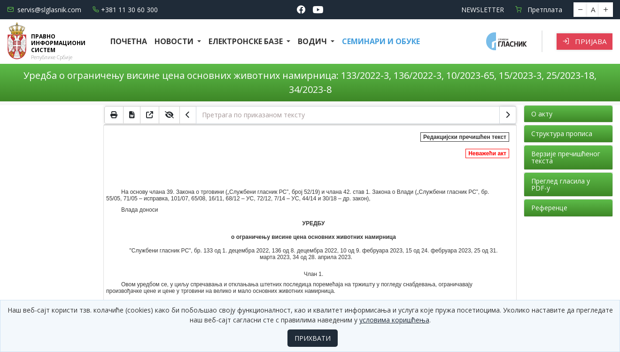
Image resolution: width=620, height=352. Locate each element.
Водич (313, 41)
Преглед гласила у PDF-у (560, 184)
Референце (549, 207)
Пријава (584, 41)
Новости (175, 41)
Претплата (538, 9)
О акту (541, 113)
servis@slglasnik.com (44, 9)
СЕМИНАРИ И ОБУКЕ (381, 41)
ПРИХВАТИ (312, 338)
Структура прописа (561, 133)
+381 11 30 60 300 (125, 9)
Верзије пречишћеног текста (565, 157)
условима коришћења (394, 319)
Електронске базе (247, 41)
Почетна (128, 41)
